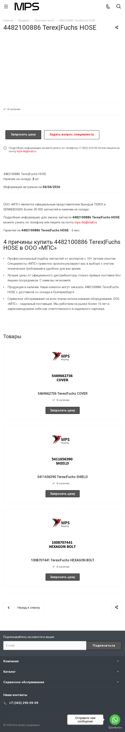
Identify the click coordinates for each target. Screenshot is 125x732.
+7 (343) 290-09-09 (23, 703)
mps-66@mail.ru (26, 151)
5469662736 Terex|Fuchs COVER (63, 394)
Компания (11, 661)
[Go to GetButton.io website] (115, 727)
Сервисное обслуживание (23, 682)
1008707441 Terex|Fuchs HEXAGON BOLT (62, 560)
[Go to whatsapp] (115, 719)
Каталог (9, 672)
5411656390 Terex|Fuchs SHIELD (62, 477)
